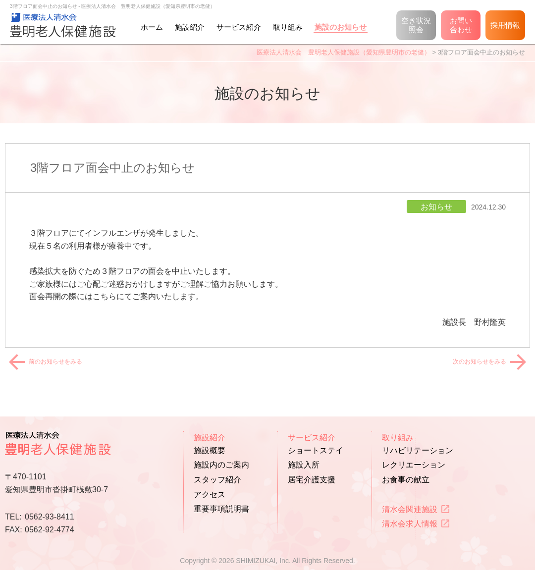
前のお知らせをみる (52, 361)
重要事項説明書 (221, 509)
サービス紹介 (238, 27)
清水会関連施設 (409, 509)
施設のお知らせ (341, 27)
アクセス (209, 494)
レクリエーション (413, 465)
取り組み (288, 27)
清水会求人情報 (409, 523)
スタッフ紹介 (217, 479)
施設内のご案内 (221, 465)
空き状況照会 (416, 25)
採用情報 (505, 25)
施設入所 (304, 465)
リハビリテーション (417, 450)
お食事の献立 (405, 479)
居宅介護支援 (311, 479)
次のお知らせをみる (482, 361)
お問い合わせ (461, 25)
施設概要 (209, 450)
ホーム (152, 27)
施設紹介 (190, 27)
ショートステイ (315, 450)
